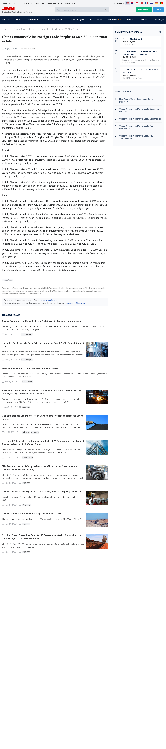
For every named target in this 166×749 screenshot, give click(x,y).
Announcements (71, 3)
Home (4, 29)
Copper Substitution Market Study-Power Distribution (137, 127)
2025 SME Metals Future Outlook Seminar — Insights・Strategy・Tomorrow (139, 52)
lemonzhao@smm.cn (50, 300)
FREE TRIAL (40, 3)
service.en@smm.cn (76, 303)
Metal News (14, 29)
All (160, 32)
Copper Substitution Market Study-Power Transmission (137, 137)
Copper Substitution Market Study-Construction (140, 119)
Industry (25, 432)
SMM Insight (26, 334)
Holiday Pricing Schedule (23, 3)
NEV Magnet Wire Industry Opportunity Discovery (136, 100)
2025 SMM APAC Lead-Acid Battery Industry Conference (140, 70)
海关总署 (31, 48)
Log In (158, 10)
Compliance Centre (54, 3)
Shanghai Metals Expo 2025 (133, 39)
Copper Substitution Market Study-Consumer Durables (139, 110)
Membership (144, 10)
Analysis (26, 407)
